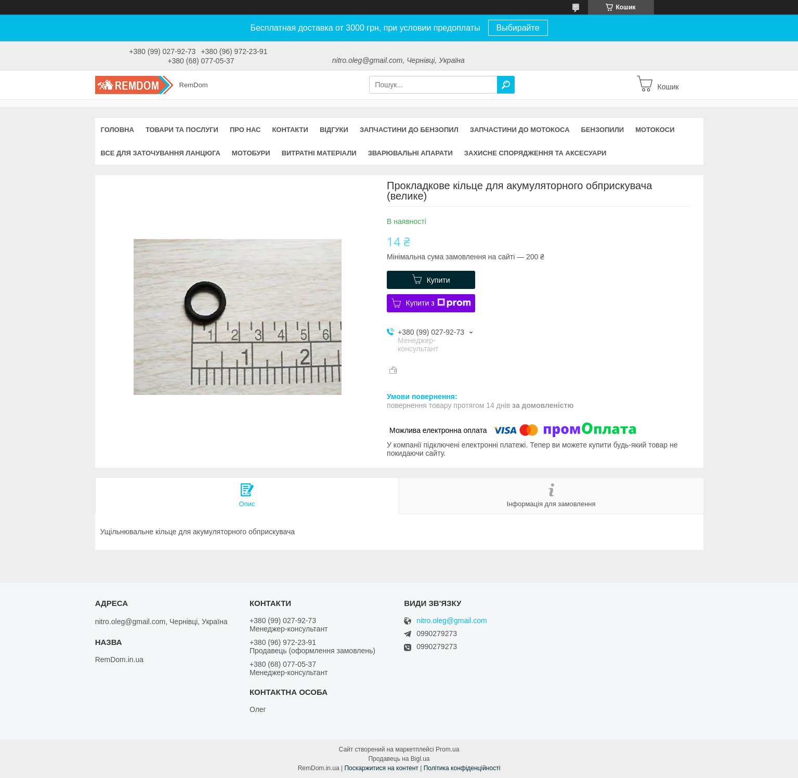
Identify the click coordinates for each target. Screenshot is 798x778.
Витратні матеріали (319, 153)
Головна (117, 130)
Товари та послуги (182, 130)
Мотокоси (654, 130)
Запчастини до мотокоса (520, 130)
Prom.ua (447, 749)
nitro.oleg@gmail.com (451, 621)
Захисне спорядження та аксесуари (535, 153)
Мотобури (251, 153)
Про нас (245, 130)
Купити (438, 280)
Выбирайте (518, 27)
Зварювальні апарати (410, 153)
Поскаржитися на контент (381, 768)
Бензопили (602, 130)
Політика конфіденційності (462, 768)
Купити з (438, 303)
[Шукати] (506, 85)
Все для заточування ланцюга (160, 153)
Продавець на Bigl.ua (398, 758)
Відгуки (334, 130)
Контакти (290, 130)
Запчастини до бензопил (409, 130)
